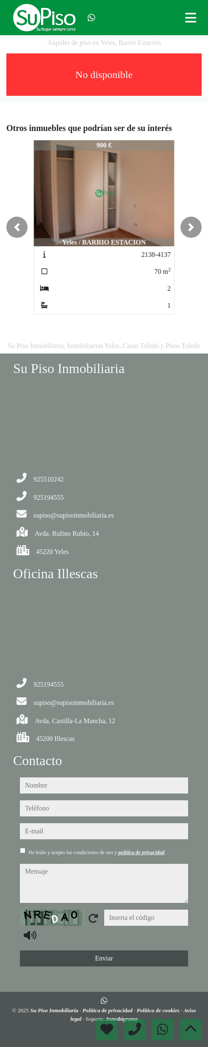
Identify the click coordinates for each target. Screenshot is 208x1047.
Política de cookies (159, 1010)
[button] (17, 227)
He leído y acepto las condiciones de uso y (96, 852)
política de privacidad (141, 852)
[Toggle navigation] (190, 18)
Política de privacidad (108, 1010)
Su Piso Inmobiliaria (55, 1010)
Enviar (104, 958)
